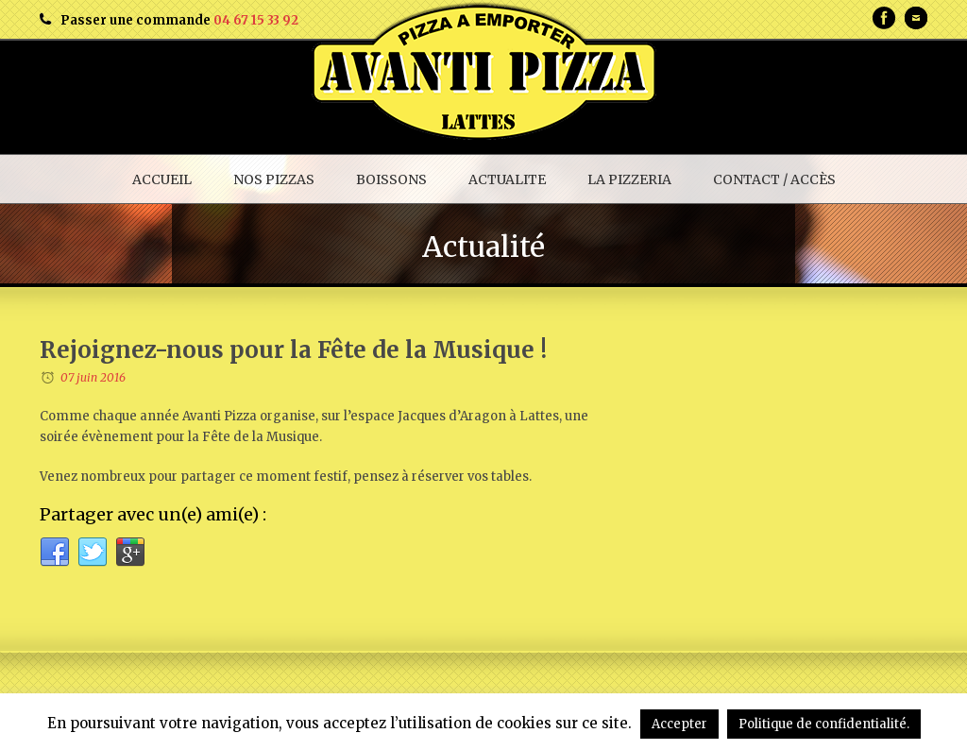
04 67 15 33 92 (255, 20)
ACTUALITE (507, 179)
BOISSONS (391, 179)
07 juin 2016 (93, 377)
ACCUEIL (162, 179)
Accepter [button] (679, 724)
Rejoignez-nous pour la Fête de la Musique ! (293, 350)
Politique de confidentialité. (823, 724)
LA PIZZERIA (629, 179)
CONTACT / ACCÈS (774, 179)
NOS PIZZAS (273, 179)
